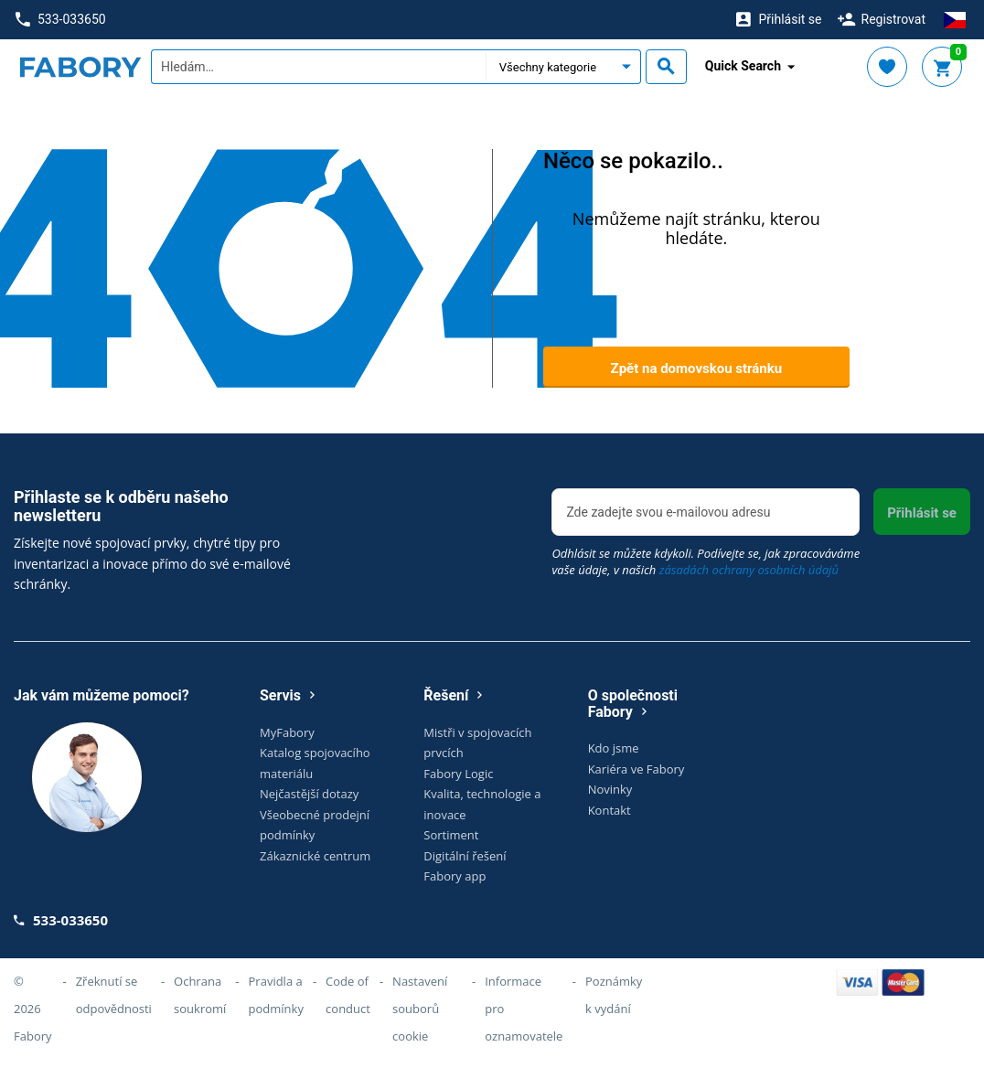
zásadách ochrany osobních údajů (749, 569)
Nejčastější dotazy (309, 793)
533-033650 (60, 19)
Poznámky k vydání (613, 995)
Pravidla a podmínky (276, 995)
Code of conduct (348, 995)
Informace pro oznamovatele (523, 1008)
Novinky (610, 789)
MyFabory (287, 732)
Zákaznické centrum (315, 856)
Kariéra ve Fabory (636, 769)
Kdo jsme (613, 748)
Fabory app (454, 876)
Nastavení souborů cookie (419, 1008)
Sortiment (450, 835)
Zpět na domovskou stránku (697, 368)
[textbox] (318, 66)
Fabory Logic (458, 773)
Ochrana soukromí (200, 995)
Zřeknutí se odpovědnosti (114, 995)
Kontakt (609, 810)
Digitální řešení (464, 856)
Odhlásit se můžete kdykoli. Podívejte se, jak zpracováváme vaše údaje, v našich (705, 561)
